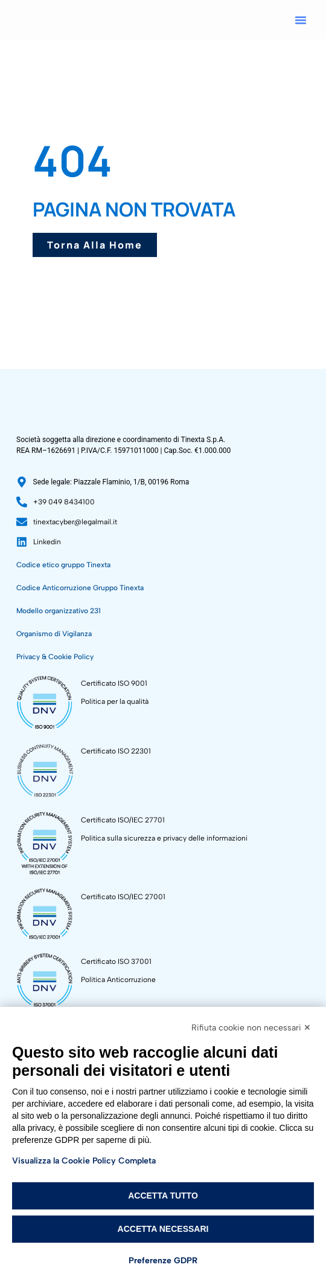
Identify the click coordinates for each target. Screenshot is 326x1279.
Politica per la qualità (115, 792)
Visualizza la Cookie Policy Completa (84, 1161)
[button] (301, 20)
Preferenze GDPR (163, 1260)
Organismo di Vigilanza (54, 724)
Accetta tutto (163, 1195)
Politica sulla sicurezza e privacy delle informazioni (164, 929)
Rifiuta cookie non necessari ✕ (251, 1028)
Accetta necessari (163, 1229)
